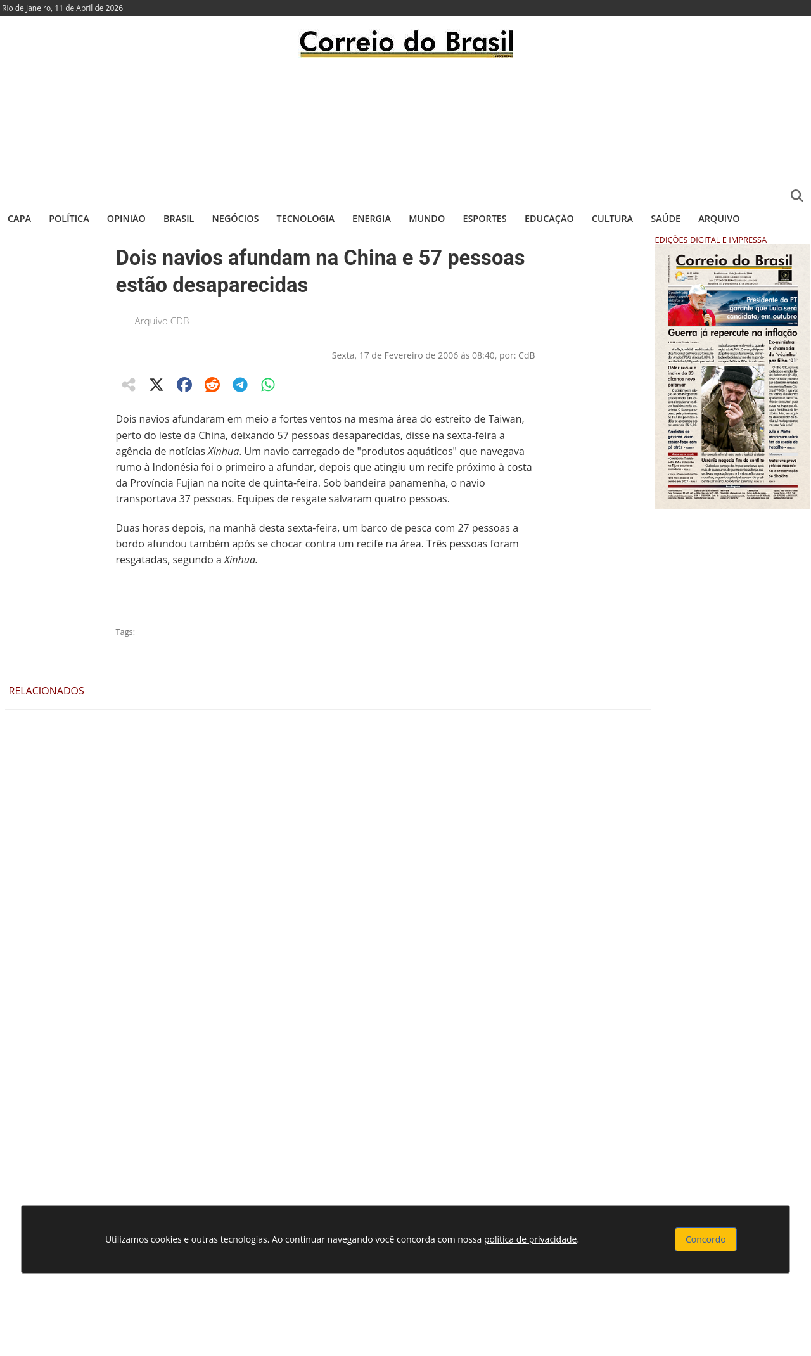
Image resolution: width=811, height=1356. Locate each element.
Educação (549, 218)
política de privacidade (530, 1239)
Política (69, 218)
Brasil (178, 218)
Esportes (484, 218)
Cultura (612, 218)
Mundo (427, 218)
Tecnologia (306, 218)
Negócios (235, 218)
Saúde (665, 218)
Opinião (126, 218)
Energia (371, 218)
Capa (19, 218)
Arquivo (718, 218)
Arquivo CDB (162, 320)
